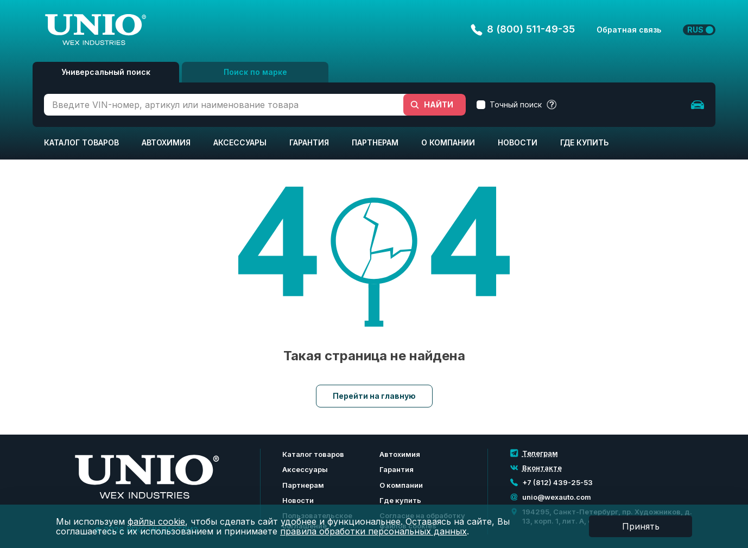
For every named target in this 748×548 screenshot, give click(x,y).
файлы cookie (156, 521)
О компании (448, 142)
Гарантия (309, 142)
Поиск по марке (255, 72)
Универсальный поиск (105, 72)
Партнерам (375, 142)
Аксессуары (240, 142)
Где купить (584, 142)
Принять (641, 526)
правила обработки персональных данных (373, 531)
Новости (517, 142)
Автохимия (166, 142)
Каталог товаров (81, 142)
